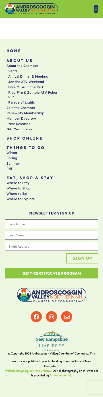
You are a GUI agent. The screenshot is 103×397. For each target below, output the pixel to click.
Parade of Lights (21, 102)
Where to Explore (20, 199)
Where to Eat (16, 193)
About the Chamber (22, 66)
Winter (11, 153)
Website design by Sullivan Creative (28, 370)
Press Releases (18, 124)
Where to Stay (17, 183)
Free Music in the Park (26, 87)
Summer (13, 163)
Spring (11, 158)
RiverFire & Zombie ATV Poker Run (33, 94)
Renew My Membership (25, 113)
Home (13, 50)
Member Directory (21, 118)
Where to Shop (18, 188)
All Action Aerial (60, 375)
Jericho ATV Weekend (26, 82)
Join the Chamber (20, 108)
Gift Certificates (19, 129)
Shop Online (24, 138)
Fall (9, 169)
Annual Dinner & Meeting (28, 76)
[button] (96, 9)
